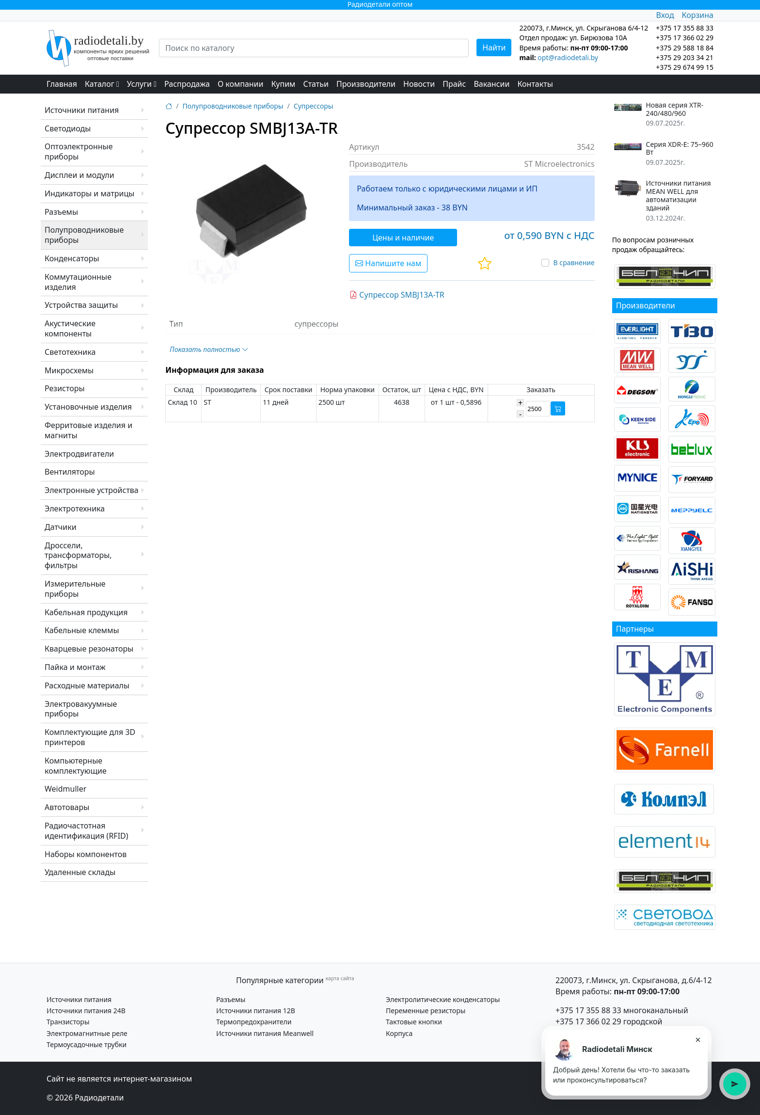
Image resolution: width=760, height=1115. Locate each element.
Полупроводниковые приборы (84, 234)
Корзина (697, 15)
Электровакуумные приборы (81, 709)
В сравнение (573, 262)
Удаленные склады (80, 872)
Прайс (454, 84)
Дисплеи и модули (79, 175)
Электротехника (75, 508)
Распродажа (187, 84)
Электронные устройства (92, 490)
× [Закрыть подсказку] (697, 1039)
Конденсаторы (72, 258)
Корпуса (399, 1033)
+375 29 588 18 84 (684, 47)
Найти (494, 47)
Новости (419, 84)
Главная (62, 84)
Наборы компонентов (86, 854)
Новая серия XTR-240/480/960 (674, 109)
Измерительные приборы (75, 588)
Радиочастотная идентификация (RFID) (86, 830)
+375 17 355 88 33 (588, 1010)
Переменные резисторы (425, 1010)
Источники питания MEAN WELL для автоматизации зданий (678, 195)
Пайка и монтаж (75, 667)
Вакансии (491, 84)
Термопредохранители (253, 1021)
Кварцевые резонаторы (89, 648)
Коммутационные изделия (78, 281)
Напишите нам (388, 263)
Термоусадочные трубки (87, 1044)
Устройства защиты (81, 305)
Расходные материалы (87, 685)
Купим (283, 84)
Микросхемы (69, 370)
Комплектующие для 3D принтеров (90, 737)
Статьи (316, 84)
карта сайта (340, 978)
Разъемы (61, 212)
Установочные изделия (88, 406)
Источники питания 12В (255, 1010)
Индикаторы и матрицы (89, 193)
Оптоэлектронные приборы (79, 151)
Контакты (535, 84)
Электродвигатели (79, 453)
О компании (241, 84)
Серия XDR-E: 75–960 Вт (679, 149)
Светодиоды (68, 128)
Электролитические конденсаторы (443, 999)
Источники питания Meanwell (265, 1033)
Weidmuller (65, 788)
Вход (665, 15)
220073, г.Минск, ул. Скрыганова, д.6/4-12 (633, 980)
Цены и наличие (403, 237)
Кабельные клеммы (82, 630)
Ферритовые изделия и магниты (88, 430)
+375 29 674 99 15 (684, 67)
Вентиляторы (70, 471)
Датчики (61, 527)
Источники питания (82, 110)
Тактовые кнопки (414, 1021)
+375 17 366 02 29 (588, 1021)
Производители (366, 84)
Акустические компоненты (70, 328)
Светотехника (70, 352)
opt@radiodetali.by (568, 57)
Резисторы (65, 388)
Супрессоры (313, 106)
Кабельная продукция (86, 612)
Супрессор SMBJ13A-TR (396, 294)
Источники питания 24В (86, 1010)
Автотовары (67, 807)
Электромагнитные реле (87, 1033)
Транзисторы (68, 1021)
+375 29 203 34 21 (684, 57)
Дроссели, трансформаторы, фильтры (78, 555)
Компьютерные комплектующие (76, 765)
